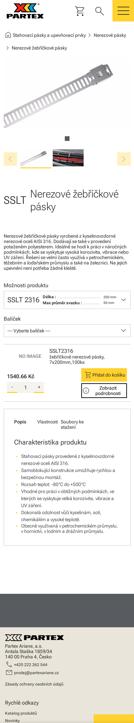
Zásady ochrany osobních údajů (34, 684)
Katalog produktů (21, 713)
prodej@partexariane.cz (36, 672)
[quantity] (25, 388)
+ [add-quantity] (39, 387)
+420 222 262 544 (30, 664)
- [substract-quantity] (12, 387)
